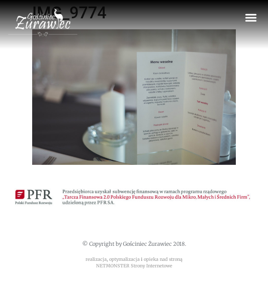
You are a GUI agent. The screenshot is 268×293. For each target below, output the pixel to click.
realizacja (96, 259)
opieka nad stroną (163, 259)
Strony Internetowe (151, 266)
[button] (251, 17)
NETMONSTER (113, 266)
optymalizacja (124, 259)
